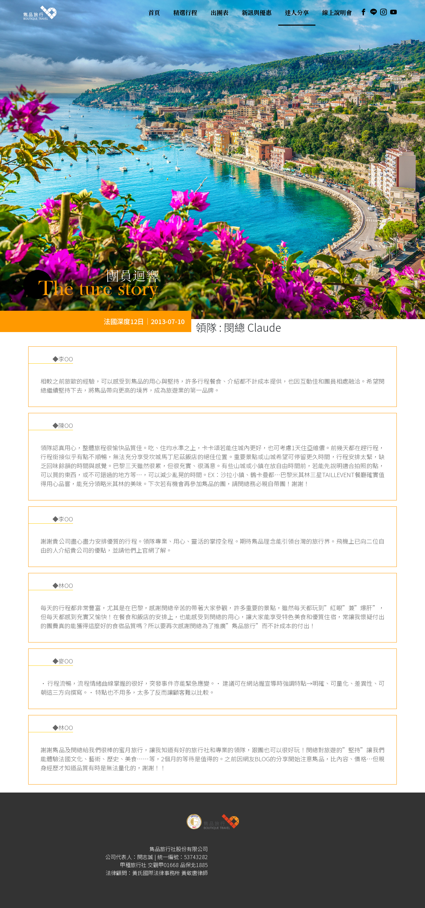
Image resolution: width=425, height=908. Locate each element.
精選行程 (185, 13)
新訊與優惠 (257, 13)
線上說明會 (337, 13)
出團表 (219, 13)
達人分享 (297, 13)
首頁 (154, 13)
